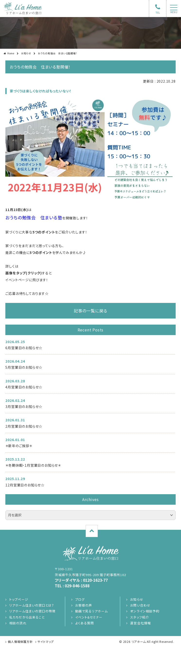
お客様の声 (83, 605)
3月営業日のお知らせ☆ (23, 406)
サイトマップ (45, 641)
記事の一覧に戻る (90, 311)
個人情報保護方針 (20, 641)
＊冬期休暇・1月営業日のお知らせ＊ (33, 465)
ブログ (80, 599)
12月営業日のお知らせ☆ (25, 485)
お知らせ (26, 53)
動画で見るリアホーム (91, 611)
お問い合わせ (140, 605)
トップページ (18, 599)
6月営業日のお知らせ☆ (23, 347)
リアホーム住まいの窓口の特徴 (32, 611)
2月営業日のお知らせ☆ (23, 426)
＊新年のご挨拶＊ (18, 445)
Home (10, 53)
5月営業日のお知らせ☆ (23, 367)
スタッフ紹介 (139, 617)
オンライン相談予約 (144, 611)
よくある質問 (84, 623)
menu (173, 12)
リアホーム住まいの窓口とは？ (31, 605)
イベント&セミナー (88, 617)
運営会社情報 (140, 623)
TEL (157, 12)
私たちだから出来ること (26, 617)
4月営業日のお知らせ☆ (23, 387)
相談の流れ (17, 623)
